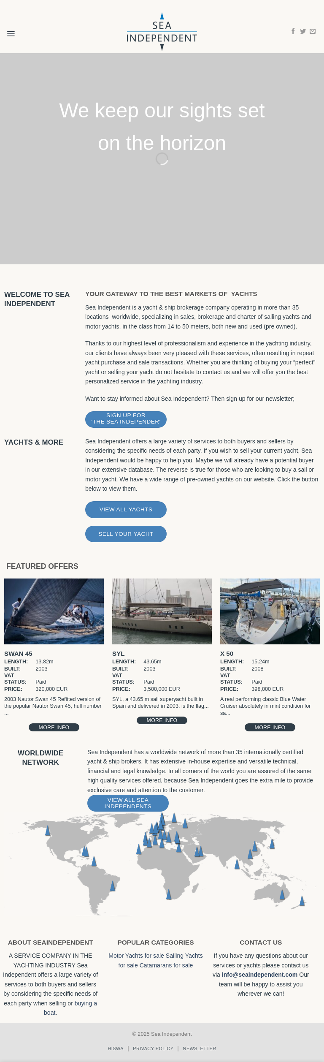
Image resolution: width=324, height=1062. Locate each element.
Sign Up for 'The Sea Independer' (125, 418)
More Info (54, 728)
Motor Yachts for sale (136, 955)
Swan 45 (18, 653)
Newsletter (199, 1048)
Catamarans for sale (166, 965)
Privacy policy (153, 1048)
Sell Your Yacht (126, 534)
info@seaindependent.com (260, 974)
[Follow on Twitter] (303, 31)
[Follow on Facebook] (293, 31)
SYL (118, 653)
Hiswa (116, 1048)
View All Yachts (126, 509)
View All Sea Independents (128, 803)
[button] (10, 28)
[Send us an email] (313, 31)
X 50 (226, 653)
